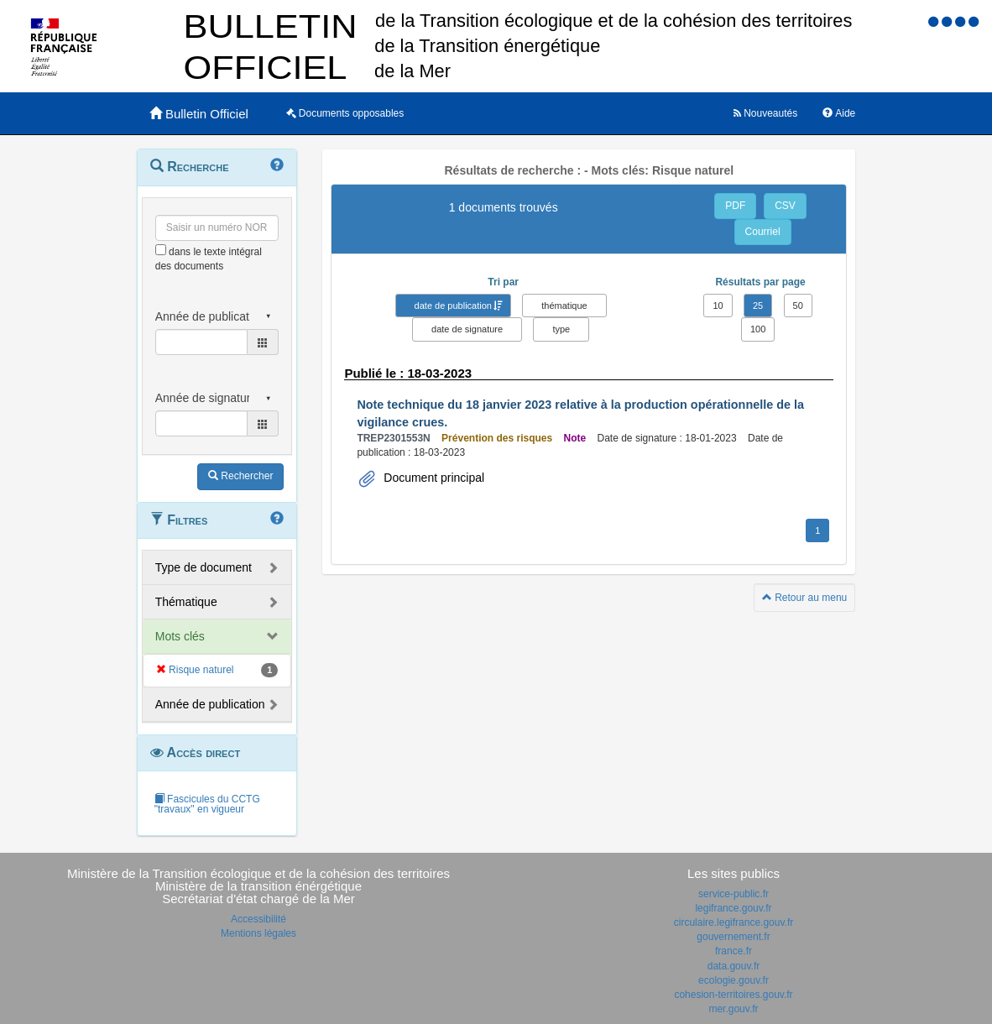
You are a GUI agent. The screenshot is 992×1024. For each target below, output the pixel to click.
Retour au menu (804, 597)
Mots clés (180, 636)
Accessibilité (258, 919)
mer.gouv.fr (733, 1009)
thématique (564, 305)
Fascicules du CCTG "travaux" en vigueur (207, 804)
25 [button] (758, 305)
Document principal (432, 477)
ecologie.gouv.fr (733, 980)
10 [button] (718, 305)
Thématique (186, 602)
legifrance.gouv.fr (733, 908)
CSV (785, 206)
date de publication (453, 305)
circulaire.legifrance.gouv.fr (734, 922)
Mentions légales (258, 933)
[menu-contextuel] (160, 249)
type (561, 329)
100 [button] (757, 329)
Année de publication (210, 704)
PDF (735, 206)
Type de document (203, 567)
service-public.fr (733, 894)
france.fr (733, 951)
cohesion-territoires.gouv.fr (733, 994)
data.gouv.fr (733, 966)
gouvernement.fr (733, 937)
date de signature (467, 329)
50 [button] (798, 305)
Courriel (763, 232)
